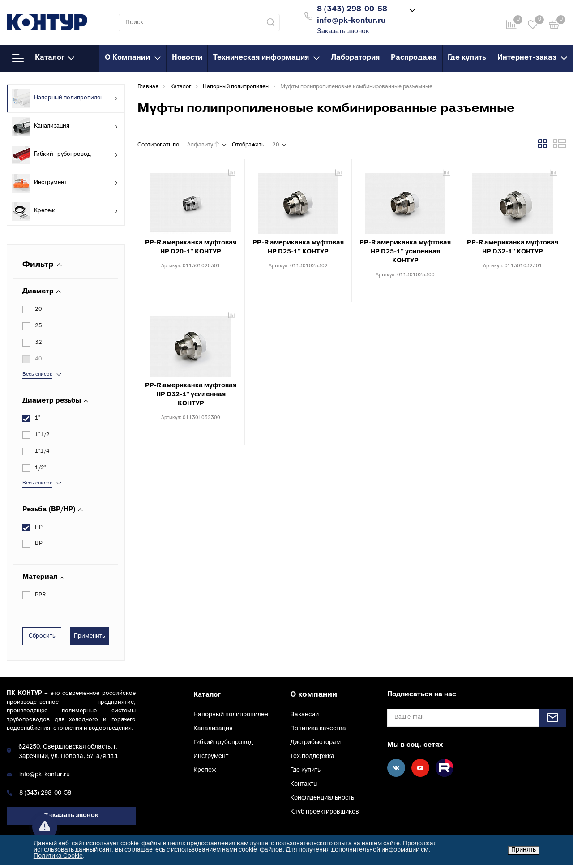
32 (38, 342)
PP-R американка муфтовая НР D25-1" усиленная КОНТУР (405, 252)
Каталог (43, 58)
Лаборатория (355, 58)
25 (38, 326)
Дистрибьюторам (315, 742)
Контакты (304, 784)
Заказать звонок (343, 31)
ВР (39, 543)
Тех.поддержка (312, 756)
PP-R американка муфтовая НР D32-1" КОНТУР (512, 247)
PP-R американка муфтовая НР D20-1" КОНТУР (190, 247)
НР (39, 527)
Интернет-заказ (532, 58)
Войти (438, 15)
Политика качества (318, 729)
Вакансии (304, 715)
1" (37, 418)
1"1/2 (42, 434)
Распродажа (414, 58)
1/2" (40, 468)
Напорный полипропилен (65, 98)
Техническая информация (266, 58)
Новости (187, 58)
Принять (523, 850)
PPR (40, 595)
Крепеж (65, 211)
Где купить (467, 58)
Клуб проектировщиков (324, 812)
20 (38, 309)
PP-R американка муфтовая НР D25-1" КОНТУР (298, 247)
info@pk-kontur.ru (44, 775)
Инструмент (65, 183)
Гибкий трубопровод (65, 155)
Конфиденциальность (322, 798)
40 (38, 359)
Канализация (65, 126)
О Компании (133, 58)
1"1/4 (42, 451)
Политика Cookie (58, 856)
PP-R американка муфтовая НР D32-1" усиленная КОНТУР (190, 395)
